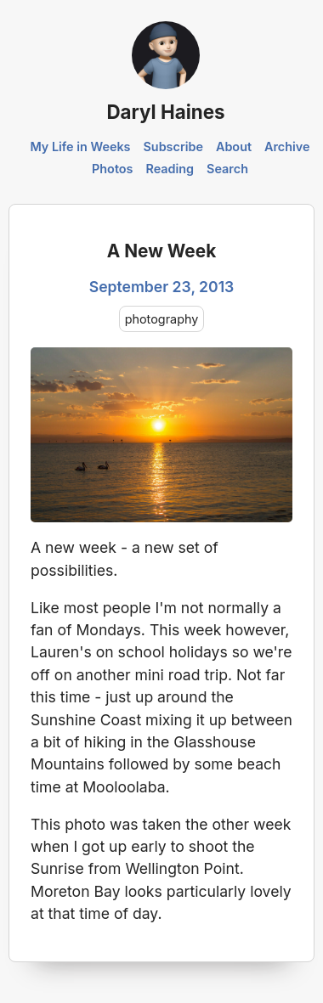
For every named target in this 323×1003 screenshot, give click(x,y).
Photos (112, 168)
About (234, 146)
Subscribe (173, 146)
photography (162, 319)
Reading (169, 168)
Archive (287, 146)
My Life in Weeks (80, 146)
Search (227, 168)
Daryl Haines (165, 111)
